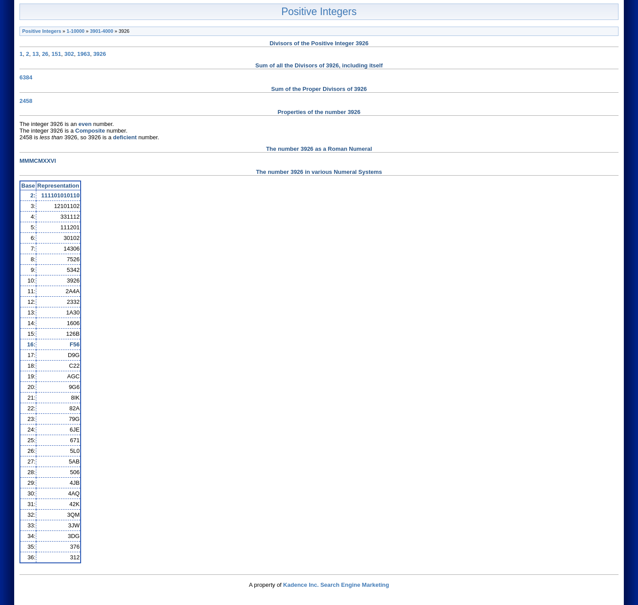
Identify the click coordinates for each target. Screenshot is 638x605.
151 (56, 54)
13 (35, 54)
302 (69, 54)
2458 (25, 101)
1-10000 (75, 31)
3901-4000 (101, 31)
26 (45, 54)
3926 (99, 54)
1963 (83, 54)
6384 (25, 77)
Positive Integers (319, 11)
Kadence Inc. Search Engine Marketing (336, 584)
